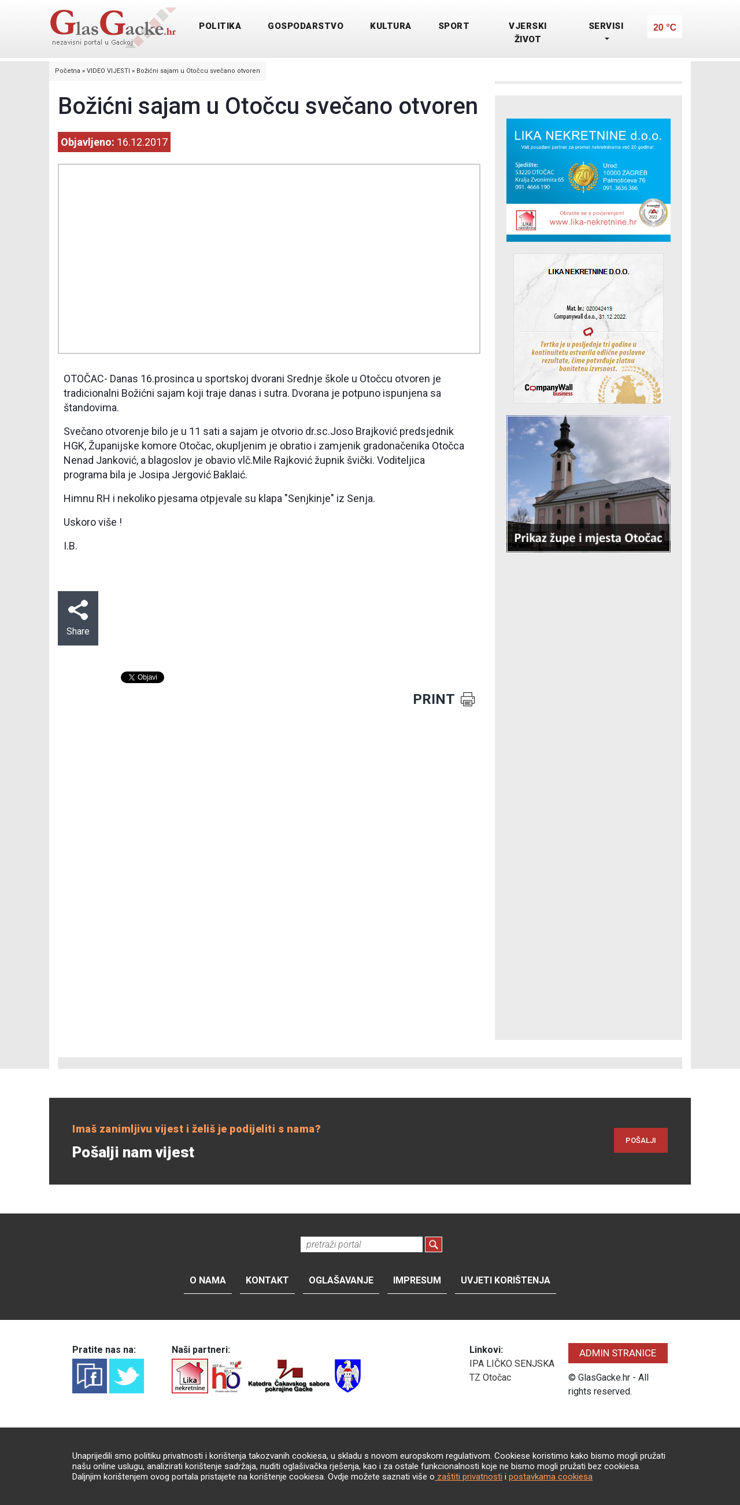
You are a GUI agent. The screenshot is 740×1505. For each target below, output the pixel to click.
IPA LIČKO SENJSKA (511, 1363)
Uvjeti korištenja (505, 1280)
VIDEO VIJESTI (108, 71)
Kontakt (267, 1280)
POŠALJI (641, 1140)
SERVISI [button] (606, 26)
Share (78, 618)
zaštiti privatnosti (468, 1476)
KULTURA (391, 26)
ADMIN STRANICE (617, 1353)
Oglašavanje (341, 1280)
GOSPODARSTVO (305, 26)
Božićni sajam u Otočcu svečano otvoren (198, 71)
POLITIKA (220, 26)
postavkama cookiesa (551, 1476)
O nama (208, 1280)
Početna (67, 71)
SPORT (454, 26)
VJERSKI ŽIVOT (528, 33)
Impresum (417, 1280)
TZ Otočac (490, 1377)
